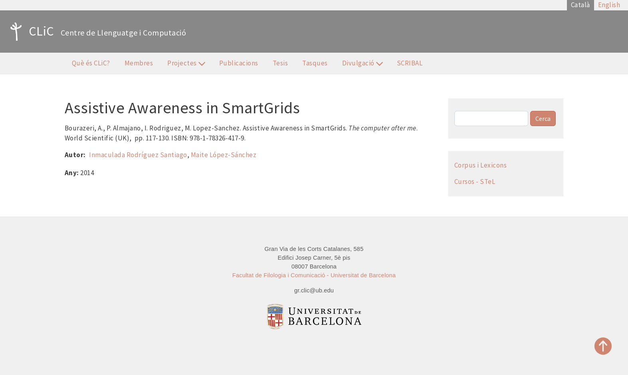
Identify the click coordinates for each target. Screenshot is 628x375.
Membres (139, 63)
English (609, 4)
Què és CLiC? (91, 63)
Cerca (543, 118)
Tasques (315, 63)
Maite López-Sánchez (224, 154)
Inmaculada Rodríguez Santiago (138, 154)
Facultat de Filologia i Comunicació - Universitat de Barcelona (314, 275)
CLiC (30, 31)
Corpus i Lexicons (480, 165)
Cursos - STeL (474, 181)
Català (580, 4)
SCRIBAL (410, 63)
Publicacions (238, 63)
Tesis (280, 63)
